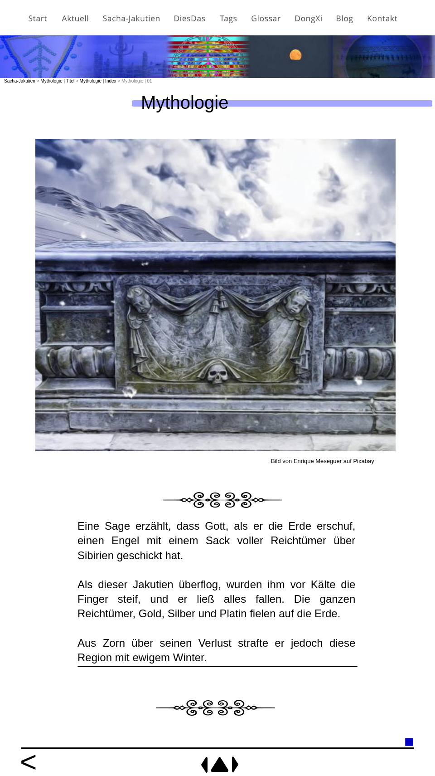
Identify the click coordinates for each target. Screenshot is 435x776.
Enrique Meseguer (318, 461)
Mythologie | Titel (57, 80)
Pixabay (363, 461)
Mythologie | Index (98, 80)
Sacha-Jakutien (19, 80)
